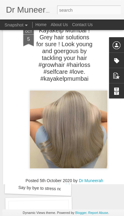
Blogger (80, 212)
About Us (59, 24)
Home (40, 24)
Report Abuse (98, 212)
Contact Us (82, 24)
